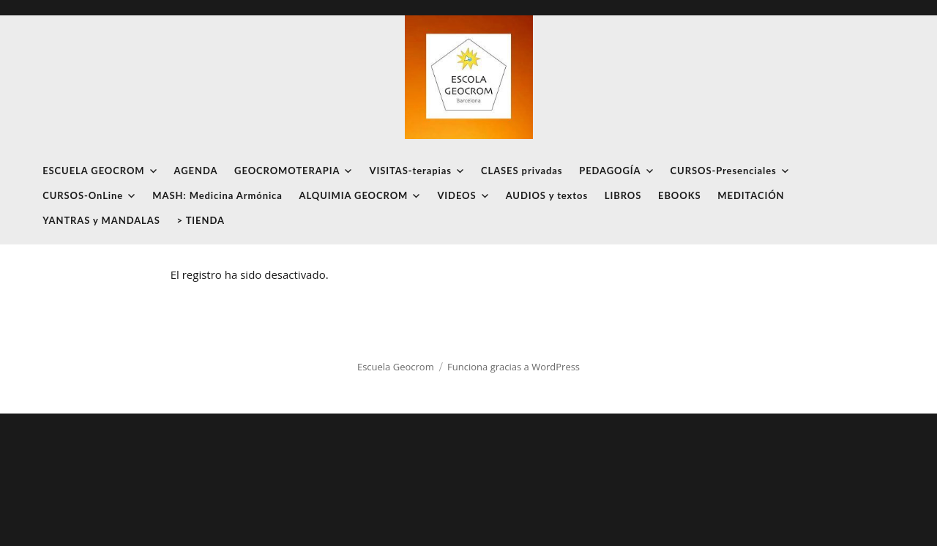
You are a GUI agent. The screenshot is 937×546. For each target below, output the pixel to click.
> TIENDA (201, 220)
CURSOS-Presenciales (724, 170)
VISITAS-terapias (410, 170)
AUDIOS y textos (547, 195)
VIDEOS (456, 195)
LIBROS (623, 195)
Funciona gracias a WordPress (513, 366)
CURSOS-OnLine (82, 195)
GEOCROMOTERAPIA (287, 170)
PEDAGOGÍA (610, 170)
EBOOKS (679, 195)
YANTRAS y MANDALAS (101, 220)
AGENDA (196, 170)
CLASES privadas (521, 170)
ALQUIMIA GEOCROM (353, 195)
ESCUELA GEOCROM (93, 170)
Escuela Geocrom (395, 366)
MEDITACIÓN (750, 195)
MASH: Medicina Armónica (217, 195)
